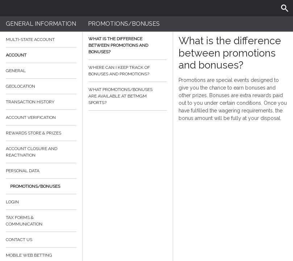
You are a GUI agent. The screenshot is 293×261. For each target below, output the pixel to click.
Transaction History (30, 101)
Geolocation (20, 86)
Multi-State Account (30, 39)
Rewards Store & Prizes (33, 133)
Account (41, 55)
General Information (41, 23)
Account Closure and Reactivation (31, 152)
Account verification (31, 117)
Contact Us (19, 239)
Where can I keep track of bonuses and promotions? (127, 70)
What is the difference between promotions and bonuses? (127, 45)
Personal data (22, 170)
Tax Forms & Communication (41, 221)
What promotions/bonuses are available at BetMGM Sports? (127, 96)
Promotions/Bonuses (35, 186)
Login (12, 201)
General (16, 70)
